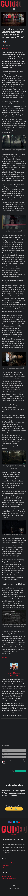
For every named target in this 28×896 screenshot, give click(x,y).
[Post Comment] (20, 771)
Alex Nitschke (11, 41)
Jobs (2, 867)
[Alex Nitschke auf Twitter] (11, 676)
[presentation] (15, 765)
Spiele (4, 657)
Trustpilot (14, 834)
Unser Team (5, 865)
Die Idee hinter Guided (8, 863)
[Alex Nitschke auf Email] (17, 676)
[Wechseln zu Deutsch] (5, 48)
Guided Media (17, 891)
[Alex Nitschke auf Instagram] (14, 676)
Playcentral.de (6, 876)
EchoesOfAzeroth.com (8, 879)
